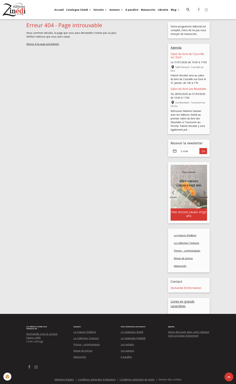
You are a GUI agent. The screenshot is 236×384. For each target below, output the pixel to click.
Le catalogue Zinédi (132, 332)
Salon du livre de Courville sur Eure (187, 55)
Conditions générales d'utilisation (97, 379)
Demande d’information (186, 288)
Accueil (59, 9)
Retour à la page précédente (42, 44)
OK (203, 151)
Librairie (163, 9)
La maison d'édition (185, 235)
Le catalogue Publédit (133, 338)
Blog (174, 9)
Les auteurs (127, 350)
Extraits (99, 9)
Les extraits (127, 344)
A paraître (131, 9)
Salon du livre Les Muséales (188, 89)
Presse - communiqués (187, 250)
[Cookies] (8, 377)
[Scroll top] (228, 376)
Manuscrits (148, 9)
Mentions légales (64, 379)
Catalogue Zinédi (77, 9)
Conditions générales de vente (137, 379)
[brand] (14, 9)
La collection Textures (186, 243)
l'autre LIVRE (33, 337)
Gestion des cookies (170, 379)
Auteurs (114, 9)
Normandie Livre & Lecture (42, 334)
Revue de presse (183, 258)
